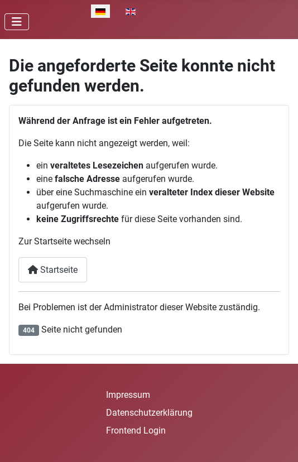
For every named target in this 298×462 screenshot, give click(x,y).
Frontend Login (136, 430)
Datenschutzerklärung (149, 412)
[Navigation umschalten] (16, 21)
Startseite (53, 269)
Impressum (128, 394)
